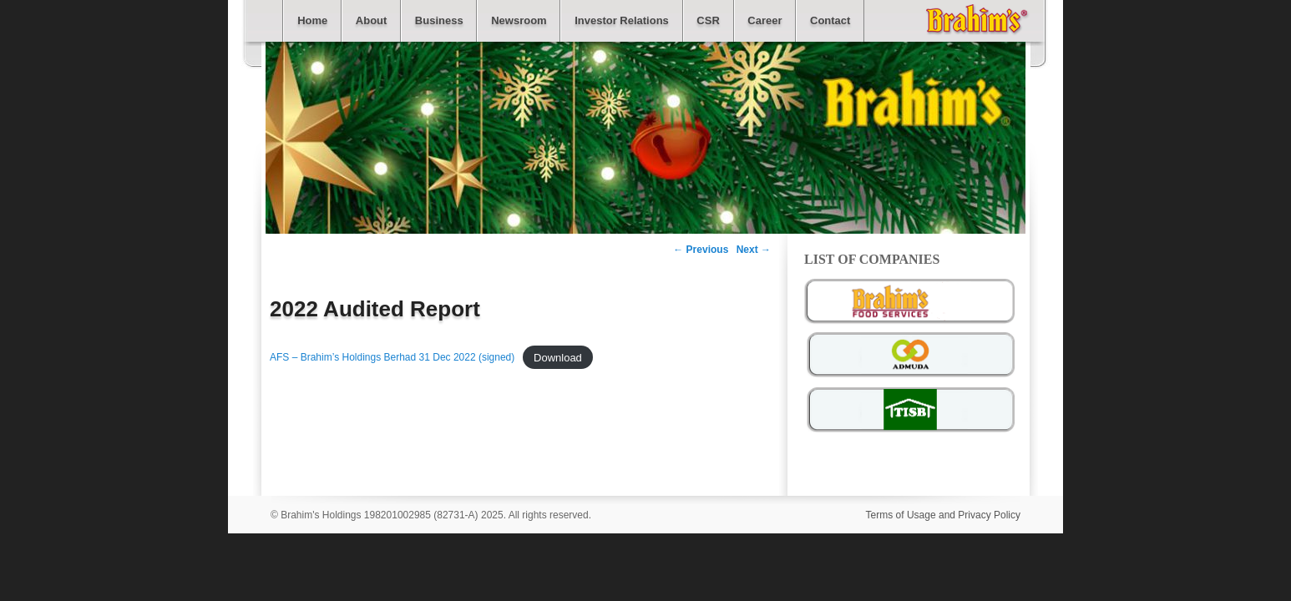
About (371, 20)
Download (558, 357)
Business (439, 20)
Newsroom (518, 20)
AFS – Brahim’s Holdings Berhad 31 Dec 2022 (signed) (392, 357)
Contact (830, 20)
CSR (707, 20)
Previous (700, 249)
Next (754, 249)
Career (764, 20)
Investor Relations (622, 20)
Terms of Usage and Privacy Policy (943, 515)
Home (312, 20)
